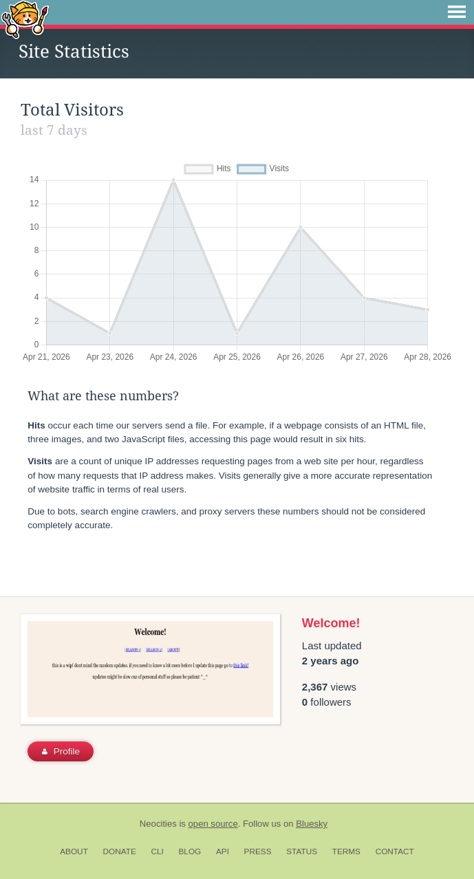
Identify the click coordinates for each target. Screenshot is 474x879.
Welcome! (331, 623)
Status (301, 851)
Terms (346, 851)
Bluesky (311, 823)
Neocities (158, 823)
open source (213, 823)
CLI (157, 851)
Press (258, 851)
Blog (189, 851)
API (222, 851)
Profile (61, 751)
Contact (395, 851)
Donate (119, 851)
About (74, 851)
